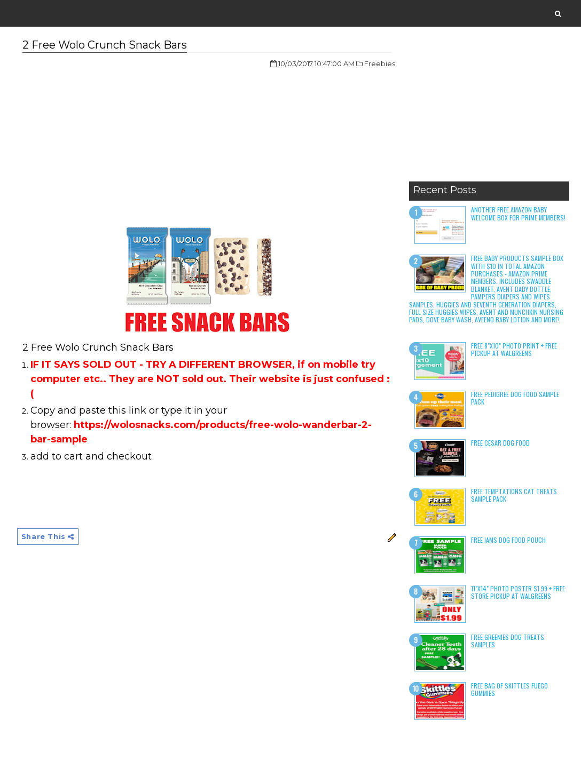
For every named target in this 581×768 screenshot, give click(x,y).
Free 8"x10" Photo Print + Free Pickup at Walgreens (514, 349)
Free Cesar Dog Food (500, 442)
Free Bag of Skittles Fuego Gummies (509, 689)
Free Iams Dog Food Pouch (508, 539)
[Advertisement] (489, 109)
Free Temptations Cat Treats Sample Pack (514, 495)
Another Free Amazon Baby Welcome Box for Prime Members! (518, 213)
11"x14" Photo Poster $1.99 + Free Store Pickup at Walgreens (518, 592)
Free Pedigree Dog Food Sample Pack (515, 398)
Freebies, (380, 63)
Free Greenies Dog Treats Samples (507, 640)
